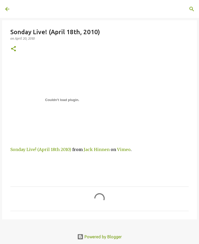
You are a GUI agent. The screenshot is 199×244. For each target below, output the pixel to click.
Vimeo (124, 149)
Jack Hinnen (97, 149)
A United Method (47, 8)
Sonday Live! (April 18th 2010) (40, 149)
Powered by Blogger (99, 236)
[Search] (87, 9)
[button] (13, 49)
